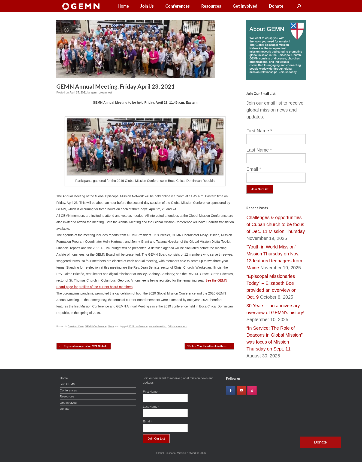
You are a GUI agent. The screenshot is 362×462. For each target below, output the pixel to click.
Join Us (147, 6)
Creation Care (76, 326)
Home (123, 6)
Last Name (259, 149)
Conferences (177, 6)
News (111, 326)
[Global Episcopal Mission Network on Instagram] (252, 390)
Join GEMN (67, 384)
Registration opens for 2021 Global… (83, 346)
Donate (276, 6)
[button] (299, 6)
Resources (211, 6)
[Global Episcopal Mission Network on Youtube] (241, 390)
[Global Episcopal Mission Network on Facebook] (230, 390)
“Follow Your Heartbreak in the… (209, 346)
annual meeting (157, 326)
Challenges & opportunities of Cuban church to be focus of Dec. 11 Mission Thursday (275, 224)
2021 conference (138, 326)
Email (253, 169)
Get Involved (245, 6)
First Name (259, 130)
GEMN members (177, 326)
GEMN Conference (95, 326)
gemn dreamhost (101, 92)
